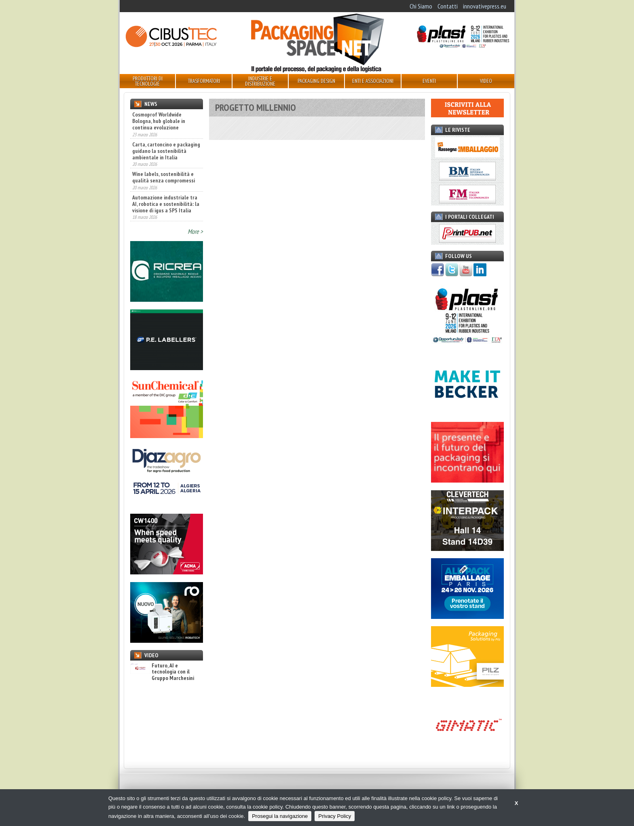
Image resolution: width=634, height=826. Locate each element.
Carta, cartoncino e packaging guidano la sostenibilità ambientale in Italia (166, 151)
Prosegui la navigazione (280, 816)
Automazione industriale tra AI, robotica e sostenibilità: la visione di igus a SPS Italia (165, 204)
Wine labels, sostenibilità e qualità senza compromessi (163, 177)
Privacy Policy (334, 816)
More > (195, 231)
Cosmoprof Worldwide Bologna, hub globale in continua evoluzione (158, 121)
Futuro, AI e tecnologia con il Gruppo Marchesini (162, 672)
